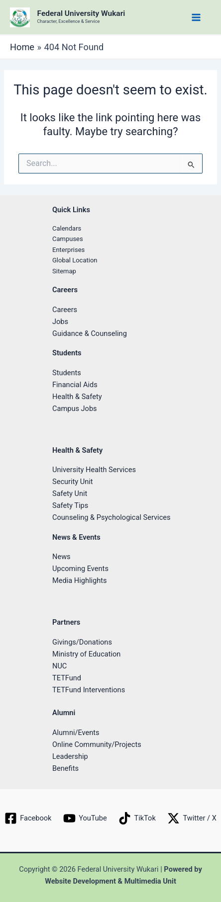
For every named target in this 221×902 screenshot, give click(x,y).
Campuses (67, 239)
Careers (64, 309)
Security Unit (72, 481)
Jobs (60, 321)
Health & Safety (77, 396)
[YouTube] (85, 818)
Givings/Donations (82, 642)
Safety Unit (69, 493)
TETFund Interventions (88, 689)
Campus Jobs (74, 408)
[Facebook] (27, 818)
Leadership (70, 756)
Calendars (66, 228)
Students (66, 372)
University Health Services (94, 469)
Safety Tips (70, 505)
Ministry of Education (86, 654)
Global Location (75, 260)
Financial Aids (75, 384)
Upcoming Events (80, 568)
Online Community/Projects (96, 744)
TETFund (66, 677)
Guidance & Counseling (89, 333)
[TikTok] (137, 818)
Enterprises (68, 249)
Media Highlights (79, 580)
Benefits (65, 768)
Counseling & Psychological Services (111, 517)
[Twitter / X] (192, 818)
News (61, 556)
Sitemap (64, 271)
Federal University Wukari (81, 13)
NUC (59, 665)
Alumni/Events (76, 732)
